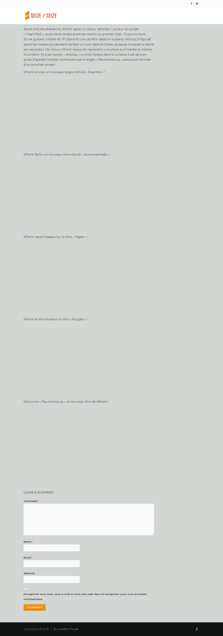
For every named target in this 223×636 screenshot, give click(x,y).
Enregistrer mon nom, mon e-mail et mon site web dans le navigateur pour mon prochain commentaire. (85, 597)
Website (29, 573)
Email (28, 557)
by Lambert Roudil (66, 629)
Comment (31, 501)
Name (28, 541)
